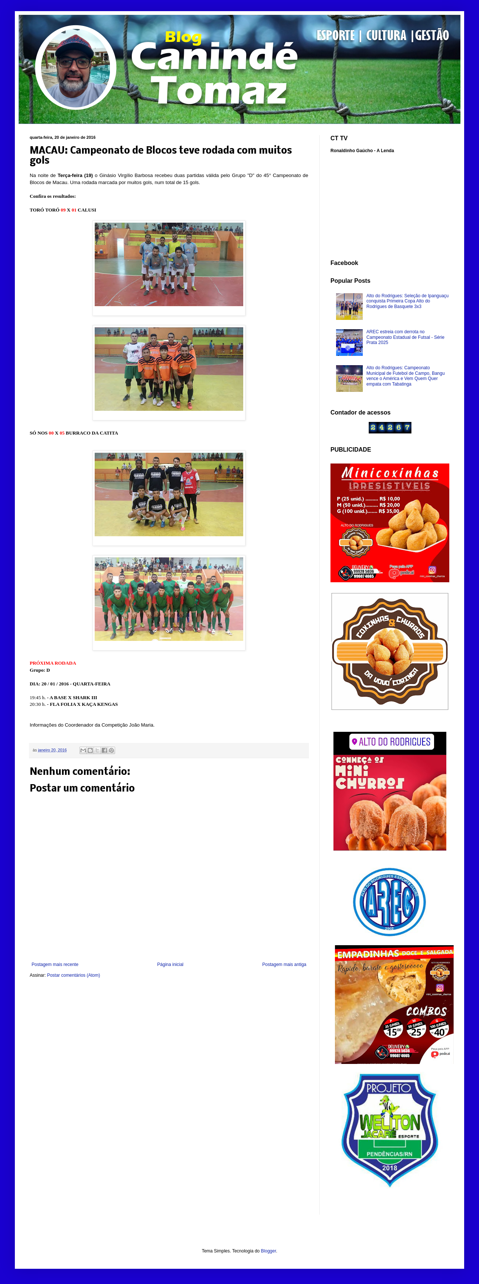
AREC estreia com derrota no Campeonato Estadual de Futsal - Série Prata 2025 (405, 337)
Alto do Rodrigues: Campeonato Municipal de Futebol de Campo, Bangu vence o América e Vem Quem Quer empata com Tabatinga (405, 375)
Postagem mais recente (55, 964)
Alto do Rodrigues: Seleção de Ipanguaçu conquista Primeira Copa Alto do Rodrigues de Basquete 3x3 (407, 301)
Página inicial (170, 964)
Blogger (268, 1251)
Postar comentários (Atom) (73, 975)
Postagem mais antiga (284, 964)
